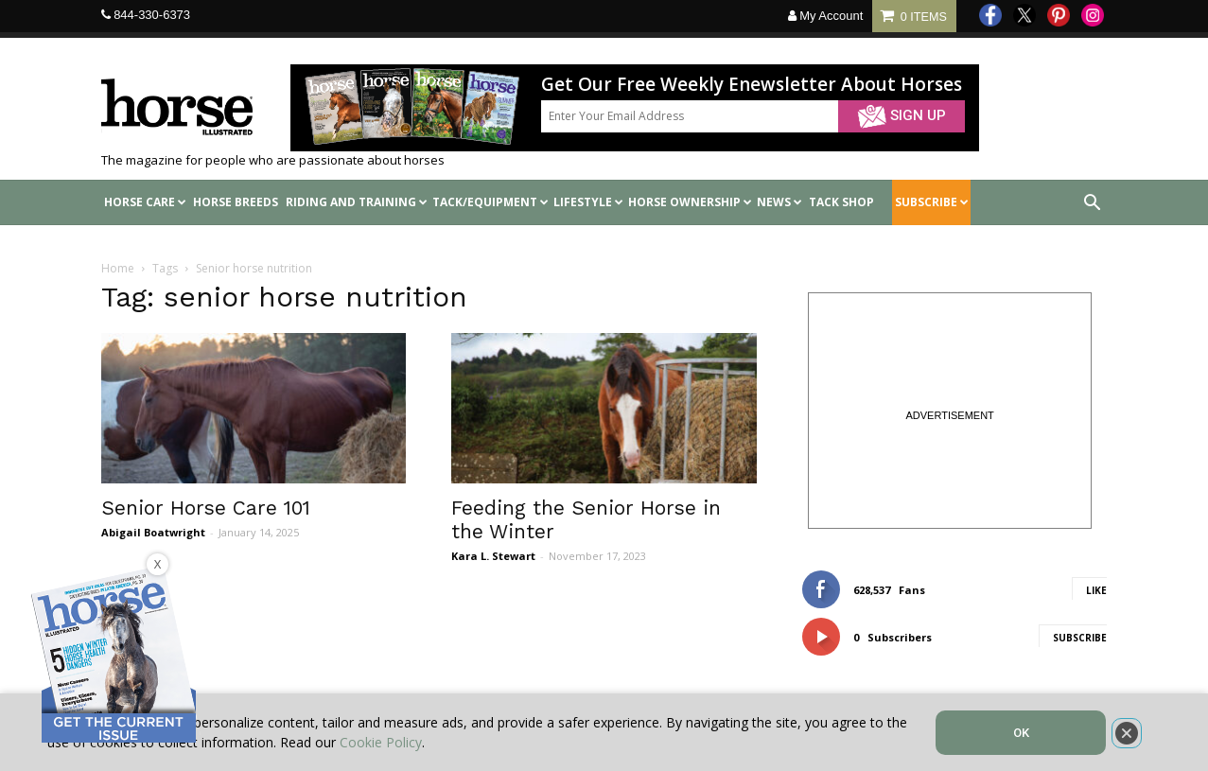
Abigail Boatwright (153, 532)
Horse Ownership (690, 202)
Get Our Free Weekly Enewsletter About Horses (751, 85)
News (779, 202)
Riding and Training (357, 202)
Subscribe (1080, 637)
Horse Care (145, 202)
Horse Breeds (235, 202)
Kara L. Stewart (493, 556)
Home (117, 268)
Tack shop (841, 202)
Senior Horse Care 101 (205, 507)
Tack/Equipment (490, 202)
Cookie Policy (381, 742)
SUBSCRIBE (932, 202)
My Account (826, 16)
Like (1096, 590)
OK (1021, 733)
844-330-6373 (152, 15)
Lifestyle (588, 202)
